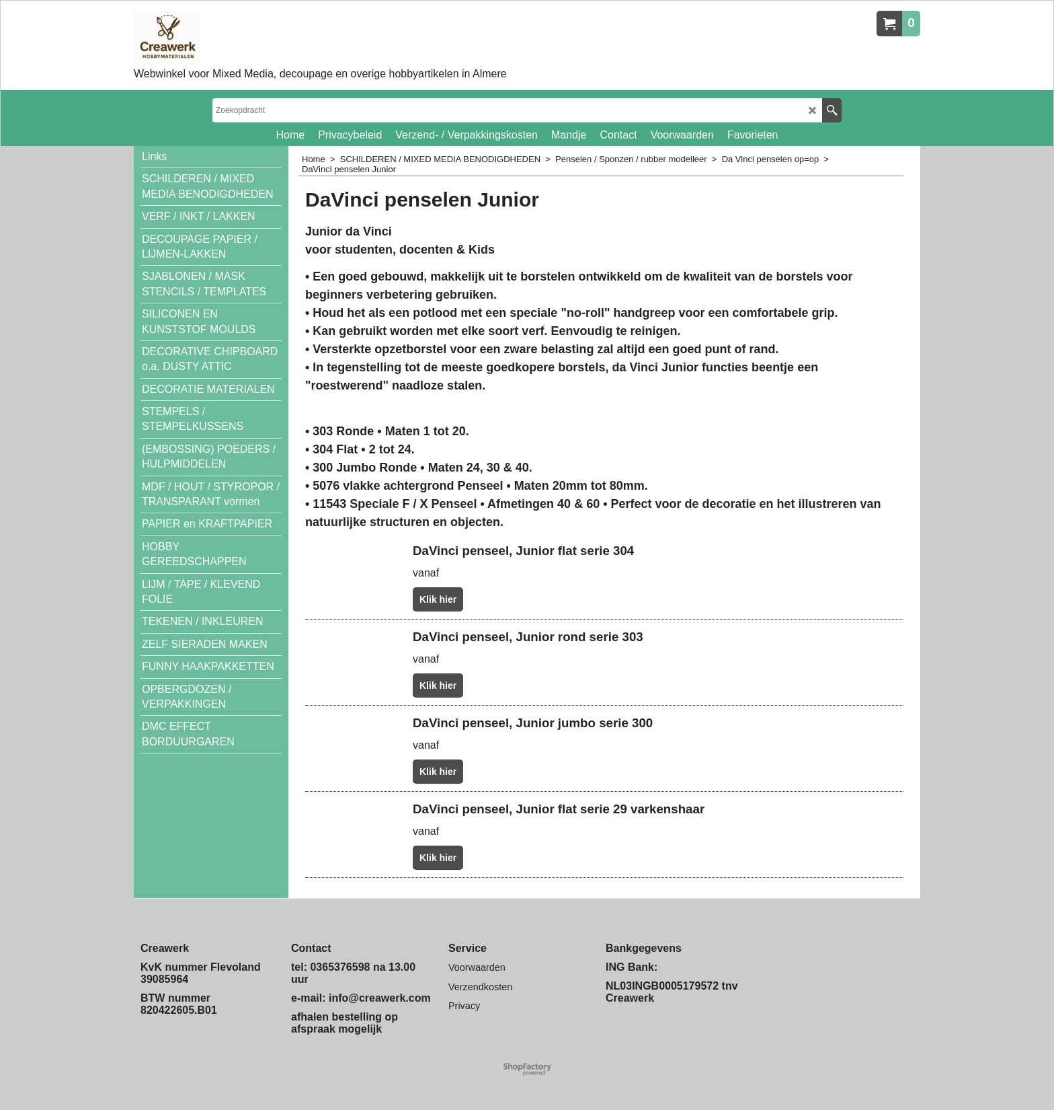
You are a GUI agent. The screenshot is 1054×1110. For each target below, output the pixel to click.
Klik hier (437, 599)
